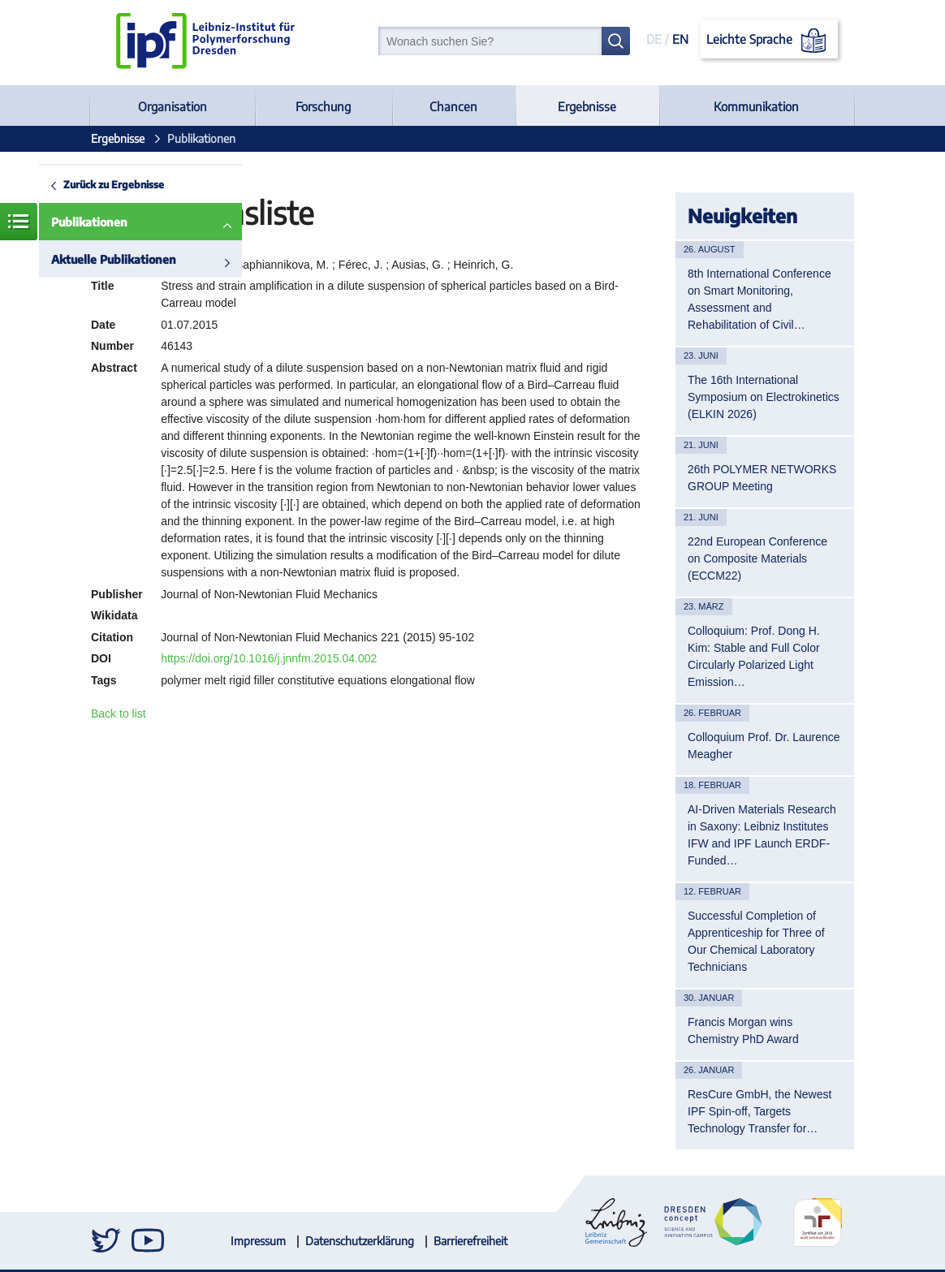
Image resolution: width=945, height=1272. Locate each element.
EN (680, 39)
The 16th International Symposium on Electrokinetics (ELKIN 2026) (763, 396)
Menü (18, 221)
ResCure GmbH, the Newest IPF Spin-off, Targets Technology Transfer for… (759, 1111)
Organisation (172, 106)
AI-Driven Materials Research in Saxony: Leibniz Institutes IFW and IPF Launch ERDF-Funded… (762, 835)
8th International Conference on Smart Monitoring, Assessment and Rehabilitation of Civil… (759, 299)
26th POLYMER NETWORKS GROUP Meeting (762, 478)
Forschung (323, 106)
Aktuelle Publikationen (113, 259)
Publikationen (89, 222)
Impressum (258, 1241)
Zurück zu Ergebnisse (113, 184)
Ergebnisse (587, 106)
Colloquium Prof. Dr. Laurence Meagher (764, 746)
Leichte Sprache (769, 40)
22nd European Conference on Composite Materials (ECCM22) (757, 558)
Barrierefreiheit (470, 1241)
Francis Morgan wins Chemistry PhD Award (743, 1030)
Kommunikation (756, 106)
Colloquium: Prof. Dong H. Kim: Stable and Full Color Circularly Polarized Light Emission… (754, 656)
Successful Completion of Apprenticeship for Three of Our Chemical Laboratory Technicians (756, 941)
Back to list (118, 713)
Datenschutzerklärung (359, 1241)
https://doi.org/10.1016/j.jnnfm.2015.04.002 (269, 658)
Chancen (453, 106)
